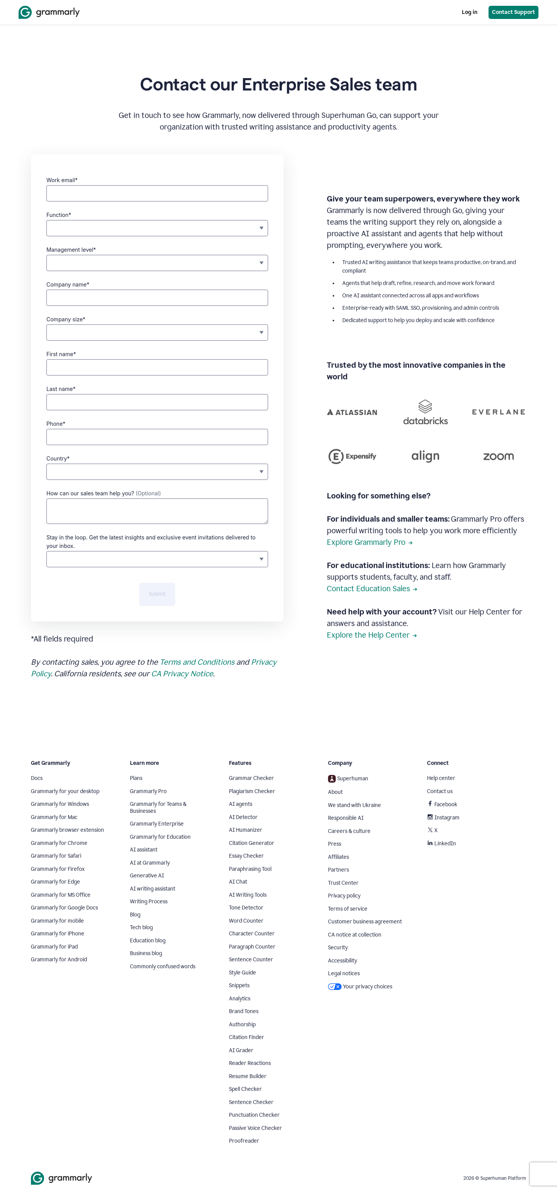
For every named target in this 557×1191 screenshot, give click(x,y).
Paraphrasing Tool (250, 869)
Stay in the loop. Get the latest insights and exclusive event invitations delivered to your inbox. (151, 541)
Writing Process (148, 901)
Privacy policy (344, 895)
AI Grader (241, 1050)
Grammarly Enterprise (157, 824)
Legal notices (344, 973)
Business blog (146, 953)
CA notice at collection (354, 935)
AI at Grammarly (150, 863)
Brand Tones (243, 1011)
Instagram (443, 817)
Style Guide (242, 972)
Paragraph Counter (252, 947)
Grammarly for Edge (55, 882)
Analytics (239, 998)
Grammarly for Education (160, 837)
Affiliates (338, 857)
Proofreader (244, 1141)
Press (334, 844)
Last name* (60, 389)
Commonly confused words (162, 966)
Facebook (442, 804)
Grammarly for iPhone (57, 933)
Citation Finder (246, 1037)
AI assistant (143, 849)
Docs (37, 778)
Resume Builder (248, 1076)
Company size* (65, 319)
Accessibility (342, 960)
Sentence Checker (251, 1102)
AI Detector (243, 817)
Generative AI (147, 875)
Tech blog (141, 927)
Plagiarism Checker (252, 791)
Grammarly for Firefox (58, 869)
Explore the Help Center (372, 635)
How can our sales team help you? (103, 493)
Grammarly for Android (59, 959)
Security (338, 947)
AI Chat (238, 882)
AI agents (240, 804)
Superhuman (348, 779)
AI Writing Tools (248, 895)
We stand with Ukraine (354, 805)
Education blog (148, 940)
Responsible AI (346, 818)
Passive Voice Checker (255, 1128)
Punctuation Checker (254, 1115)
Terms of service (347, 909)
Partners (338, 870)
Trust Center (343, 883)
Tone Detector (246, 907)
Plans (136, 778)
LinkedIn (441, 843)
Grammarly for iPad (54, 947)
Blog (135, 914)
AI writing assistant (152, 889)
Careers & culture (349, 831)
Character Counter (252, 933)
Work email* (62, 180)
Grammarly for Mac (54, 817)
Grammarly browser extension (67, 830)
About (335, 792)
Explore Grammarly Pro (370, 542)
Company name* (67, 284)
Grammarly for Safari (56, 856)
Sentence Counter (251, 959)
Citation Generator (251, 843)
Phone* (55, 423)
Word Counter (246, 921)
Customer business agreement (365, 921)
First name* (61, 354)
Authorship (242, 1024)
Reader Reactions (250, 1063)
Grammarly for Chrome (59, 843)
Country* (58, 458)
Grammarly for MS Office (61, 895)
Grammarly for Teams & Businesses (158, 807)
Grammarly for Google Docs (64, 907)
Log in (469, 12)
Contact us (440, 791)
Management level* (71, 249)
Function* (58, 215)
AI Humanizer (245, 830)
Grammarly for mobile (57, 921)
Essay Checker (246, 856)
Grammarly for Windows (60, 804)
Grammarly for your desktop (65, 791)
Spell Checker (245, 1089)
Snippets (239, 985)
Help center (441, 778)
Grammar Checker (251, 778)
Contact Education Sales (372, 588)
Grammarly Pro (148, 791)
